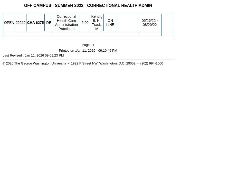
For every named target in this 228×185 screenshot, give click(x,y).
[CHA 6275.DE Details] (40, 23)
